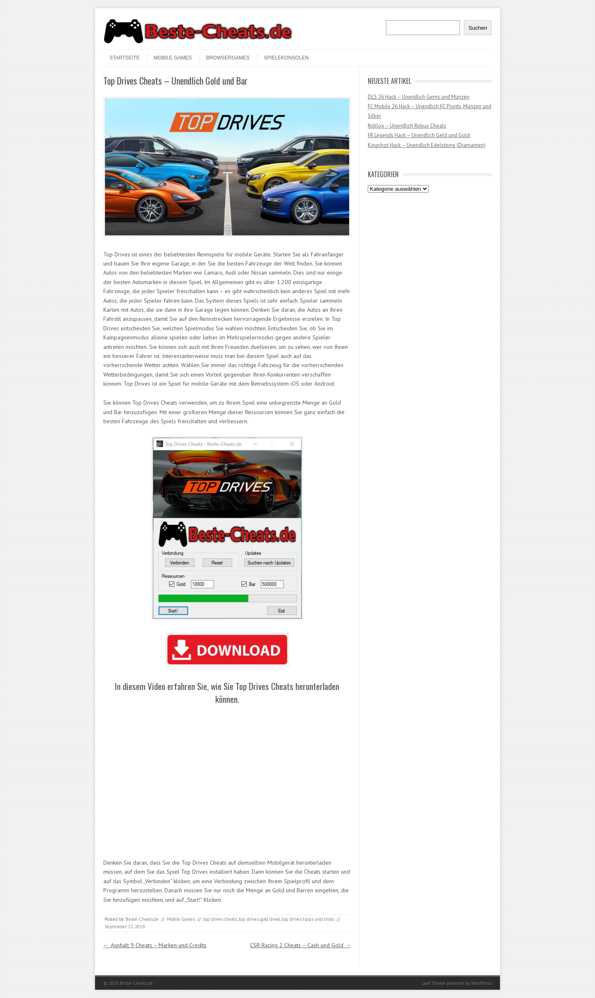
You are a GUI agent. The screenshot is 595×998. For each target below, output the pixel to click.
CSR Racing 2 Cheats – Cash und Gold (300, 945)
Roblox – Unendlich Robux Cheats (407, 125)
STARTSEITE (124, 58)
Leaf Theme (433, 983)
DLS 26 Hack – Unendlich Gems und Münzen (418, 96)
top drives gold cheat (259, 919)
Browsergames (228, 58)
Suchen (478, 28)
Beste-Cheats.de (142, 919)
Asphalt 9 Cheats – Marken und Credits (155, 945)
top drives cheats (220, 919)
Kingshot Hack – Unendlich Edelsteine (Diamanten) (427, 145)
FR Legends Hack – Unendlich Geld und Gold (419, 135)
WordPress (481, 983)
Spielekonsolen (286, 58)
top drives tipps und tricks (308, 919)
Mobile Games (173, 58)
